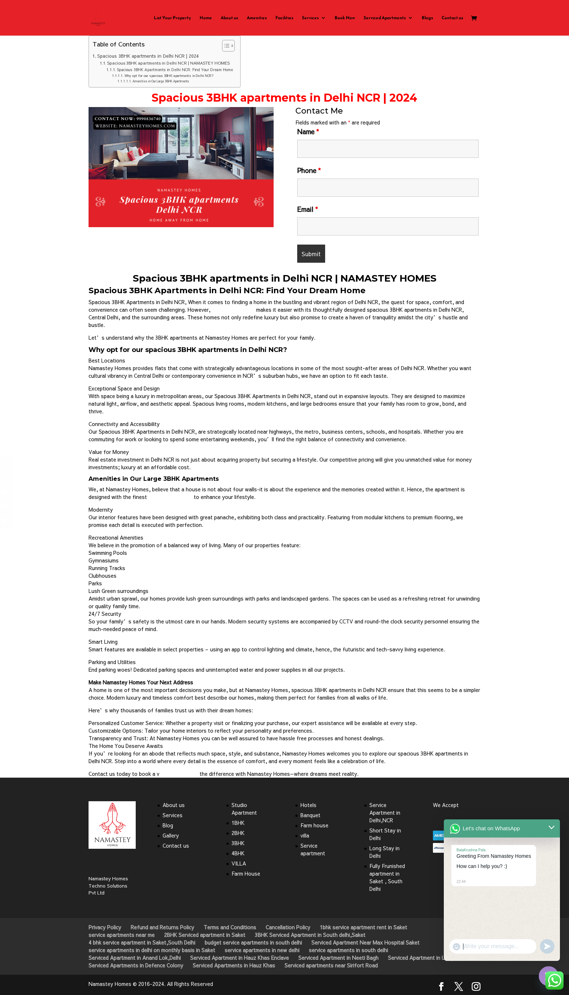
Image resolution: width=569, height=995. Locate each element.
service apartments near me (122, 934)
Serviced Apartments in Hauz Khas (234, 965)
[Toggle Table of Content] (225, 46)
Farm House (246, 873)
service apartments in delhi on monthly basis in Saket (152, 950)
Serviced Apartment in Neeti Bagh (338, 957)
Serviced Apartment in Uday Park (427, 957)
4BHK (238, 853)
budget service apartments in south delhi (253, 942)
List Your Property (172, 18)
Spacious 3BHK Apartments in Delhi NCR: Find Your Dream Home (175, 69)
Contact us (452, 18)
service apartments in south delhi (348, 950)
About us (229, 18)
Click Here (181, 247)
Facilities (284, 18)
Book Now (345, 18)
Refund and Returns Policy (162, 927)
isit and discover (178, 773)
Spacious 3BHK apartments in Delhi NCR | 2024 (148, 56)
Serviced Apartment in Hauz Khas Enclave (239, 957)
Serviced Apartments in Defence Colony (136, 965)
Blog (168, 825)
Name (308, 131)
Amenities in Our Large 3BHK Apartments (160, 81)
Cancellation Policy (288, 927)
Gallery (171, 835)
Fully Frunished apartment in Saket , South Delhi (387, 877)
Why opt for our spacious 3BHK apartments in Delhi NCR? (169, 75)
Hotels (308, 804)
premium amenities (170, 496)
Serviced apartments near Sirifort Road (331, 965)
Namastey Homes (233, 309)
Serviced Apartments (385, 18)
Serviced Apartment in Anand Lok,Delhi (135, 957)
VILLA (239, 863)
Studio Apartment (244, 808)
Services (310, 18)
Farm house (314, 825)
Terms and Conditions (230, 927)
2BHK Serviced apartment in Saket (204, 934)
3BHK (238, 843)
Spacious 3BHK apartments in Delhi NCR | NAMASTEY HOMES (168, 63)
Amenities (257, 18)
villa (304, 835)
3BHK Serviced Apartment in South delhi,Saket (310, 934)
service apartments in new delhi (262, 950)
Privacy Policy (105, 927)
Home (206, 18)
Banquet (310, 815)
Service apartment (312, 849)
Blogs (427, 18)
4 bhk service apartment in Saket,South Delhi (142, 942)
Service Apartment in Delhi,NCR (384, 812)
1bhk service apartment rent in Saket (363, 927)
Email (307, 209)
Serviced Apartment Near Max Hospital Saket (365, 942)
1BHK (238, 822)
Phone (309, 170)
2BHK (238, 832)
